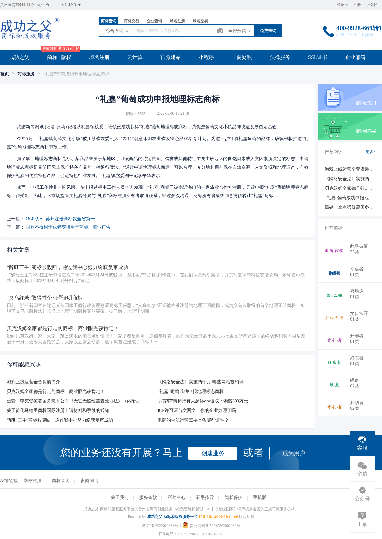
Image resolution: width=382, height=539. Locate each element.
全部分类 (240, 31)
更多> (371, 152)
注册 (357, 5)
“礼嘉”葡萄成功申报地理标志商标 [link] (76, 74)
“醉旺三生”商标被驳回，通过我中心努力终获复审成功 (60, 420)
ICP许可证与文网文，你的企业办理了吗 (197, 410)
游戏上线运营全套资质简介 (33, 381)
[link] (4, 74)
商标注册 (32, 480)
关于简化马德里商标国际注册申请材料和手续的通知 (58, 410)
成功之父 (19, 57)
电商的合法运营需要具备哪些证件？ (193, 420)
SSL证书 (317, 57)
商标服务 (26, 74)
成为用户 (293, 453)
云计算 (135, 57)
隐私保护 (234, 497)
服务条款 (148, 497)
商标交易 (131, 21)
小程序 (206, 57)
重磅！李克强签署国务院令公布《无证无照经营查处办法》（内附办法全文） (82, 401)
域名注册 (177, 21)
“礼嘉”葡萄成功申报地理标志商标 (191, 391)
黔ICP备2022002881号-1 (161, 525)
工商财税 (242, 57)
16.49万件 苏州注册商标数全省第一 (60, 218)
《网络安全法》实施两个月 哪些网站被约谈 (201, 381)
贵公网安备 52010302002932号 (211, 525)
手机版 (259, 497)
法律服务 (280, 57)
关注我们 (71, 5)
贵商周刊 (89, 480)
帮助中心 (177, 497)
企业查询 (154, 21)
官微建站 (170, 57)
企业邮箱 (355, 57)
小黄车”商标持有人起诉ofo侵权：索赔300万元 (203, 401)
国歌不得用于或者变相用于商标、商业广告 (68, 227)
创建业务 (213, 453)
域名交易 (200, 21)
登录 (340, 5)
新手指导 (205, 497)
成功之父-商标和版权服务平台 (172, 516)
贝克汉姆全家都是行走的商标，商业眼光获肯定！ (56, 391)
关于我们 (120, 497)
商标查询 (108, 21)
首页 (4, 74)
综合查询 (117, 31)
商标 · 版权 (59, 57)
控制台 (373, 5)
